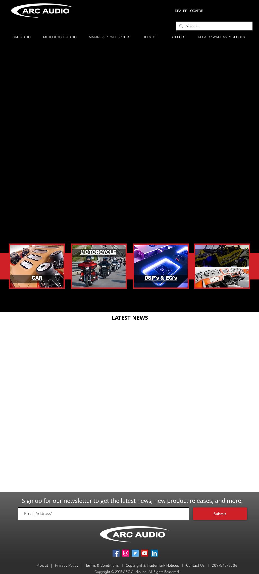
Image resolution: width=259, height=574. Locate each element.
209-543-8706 (224, 565)
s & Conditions (106, 565)
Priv (58, 565)
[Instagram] (125, 553)
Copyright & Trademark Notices (153, 565)
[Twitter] (135, 553)
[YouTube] (144, 553)
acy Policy (70, 565)
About (42, 565)
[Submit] (220, 513)
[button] (178, 37)
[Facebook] (116, 553)
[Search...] (214, 26)
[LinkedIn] (154, 553)
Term (89, 565)
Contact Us (195, 565)
